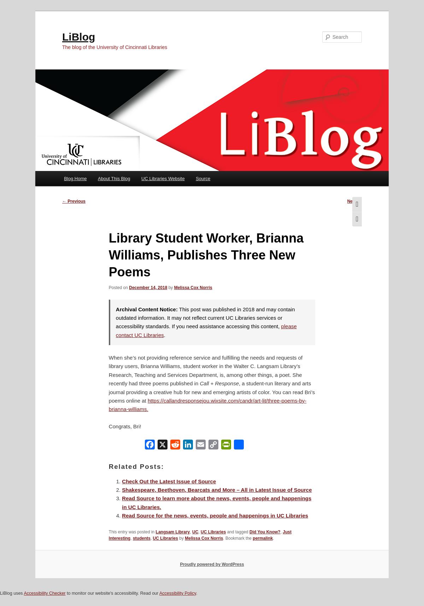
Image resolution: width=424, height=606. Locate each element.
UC (195, 532)
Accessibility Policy (177, 593)
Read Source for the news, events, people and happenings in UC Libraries (215, 516)
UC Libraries (213, 532)
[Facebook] (149, 446)
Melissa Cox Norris (193, 287)
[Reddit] (175, 446)
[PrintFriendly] (226, 446)
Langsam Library (173, 532)
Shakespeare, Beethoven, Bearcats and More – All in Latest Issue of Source (217, 490)
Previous (74, 201)
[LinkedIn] (188, 446)
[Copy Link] (213, 446)
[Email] (200, 446)
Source (203, 178)
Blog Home (75, 178)
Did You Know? (265, 532)
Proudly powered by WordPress (212, 564)
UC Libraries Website (163, 178)
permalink (263, 538)
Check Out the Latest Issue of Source (169, 481)
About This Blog (114, 178)
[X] (162, 446)
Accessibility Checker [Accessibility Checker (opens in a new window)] (44, 593)
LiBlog (78, 37)
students (142, 538)
